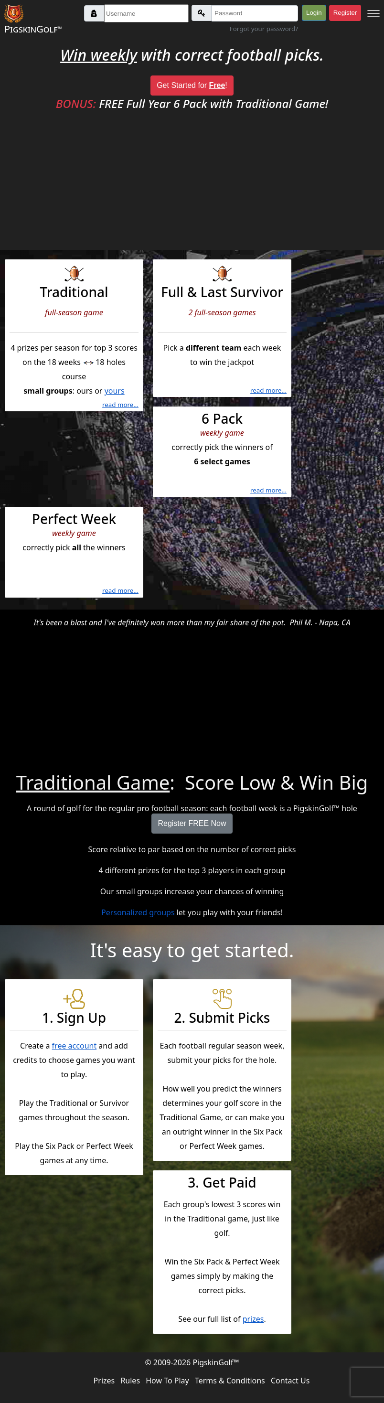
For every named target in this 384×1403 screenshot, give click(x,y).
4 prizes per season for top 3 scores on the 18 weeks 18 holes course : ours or (74, 337)
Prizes (104, 1380)
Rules (130, 1380)
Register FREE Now (192, 823)
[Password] (255, 13)
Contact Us (290, 1380)
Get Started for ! (192, 85)
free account (74, 1045)
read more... (120, 404)
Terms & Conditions (230, 1380)
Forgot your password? (264, 28)
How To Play (167, 1380)
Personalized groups (138, 912)
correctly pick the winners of (222, 453)
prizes (253, 1319)
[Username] (146, 13)
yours (115, 391)
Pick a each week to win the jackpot (222, 330)
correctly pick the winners (74, 554)
